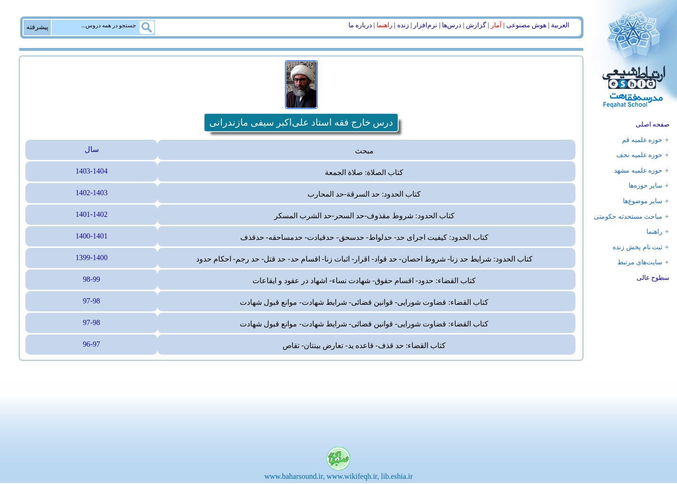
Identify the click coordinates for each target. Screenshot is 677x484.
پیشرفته (37, 27)
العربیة (560, 25)
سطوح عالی (653, 277)
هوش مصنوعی (526, 25)
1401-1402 (91, 215)
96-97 (91, 345)
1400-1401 (91, 237)
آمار (496, 25)
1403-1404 (91, 172)
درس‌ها (451, 25)
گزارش (476, 25)
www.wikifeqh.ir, (353, 477)
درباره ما (360, 25)
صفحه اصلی (653, 124)
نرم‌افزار (425, 25)
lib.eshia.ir (397, 477)
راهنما (385, 25)
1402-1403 (91, 194)
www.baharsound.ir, (294, 477)
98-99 (91, 281)
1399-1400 (91, 258)
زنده (403, 25)
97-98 (91, 302)
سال (92, 150)
